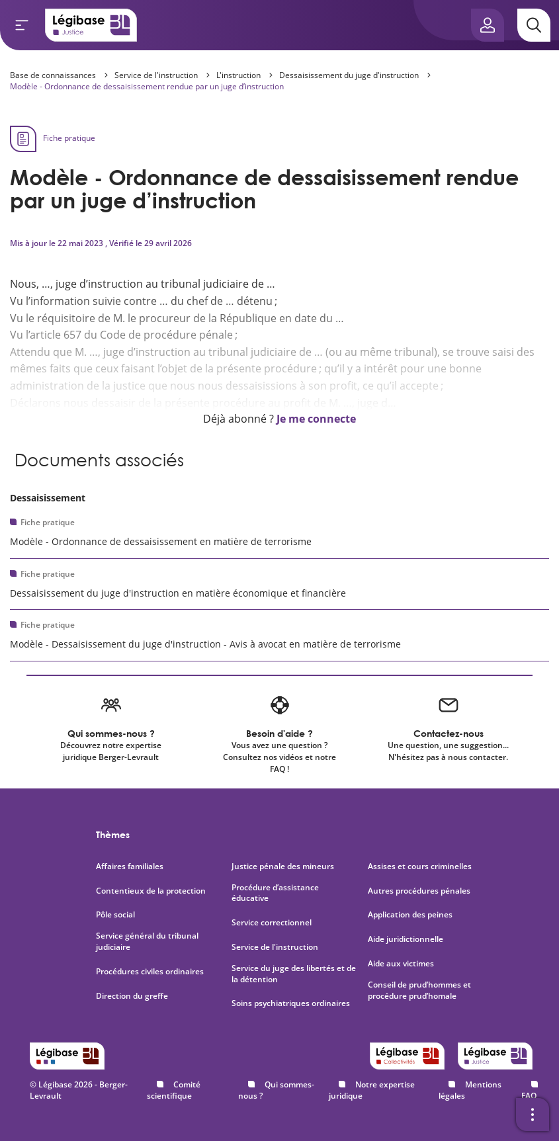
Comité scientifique (173, 1090)
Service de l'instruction (156, 75)
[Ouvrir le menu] (22, 25)
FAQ (529, 1095)
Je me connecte (316, 418)
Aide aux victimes (401, 963)
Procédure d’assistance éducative (275, 893)
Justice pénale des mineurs (283, 866)
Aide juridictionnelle (405, 939)
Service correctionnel (272, 922)
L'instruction (238, 75)
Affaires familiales (129, 866)
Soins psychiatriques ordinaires (291, 1003)
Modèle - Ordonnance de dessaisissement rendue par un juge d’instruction (147, 86)
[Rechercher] (533, 25)
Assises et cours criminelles (420, 866)
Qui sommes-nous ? (276, 1090)
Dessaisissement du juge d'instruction (349, 75)
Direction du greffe (132, 996)
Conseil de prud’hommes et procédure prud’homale (419, 990)
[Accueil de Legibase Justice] (91, 25)
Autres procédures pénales (419, 891)
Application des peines (410, 914)
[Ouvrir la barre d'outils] (532, 1114)
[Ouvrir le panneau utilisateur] (487, 25)
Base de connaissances (53, 75)
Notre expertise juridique (372, 1090)
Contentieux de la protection (151, 891)
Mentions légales (470, 1090)
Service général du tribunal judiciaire (147, 941)
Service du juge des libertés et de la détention (294, 974)
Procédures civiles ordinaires (150, 971)
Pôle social (115, 914)
